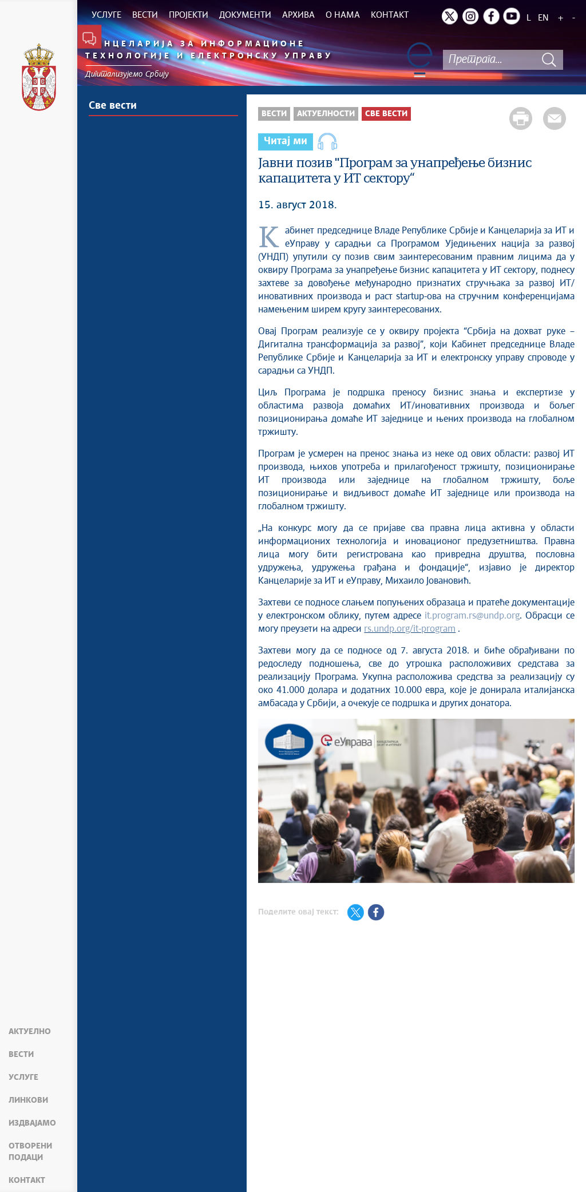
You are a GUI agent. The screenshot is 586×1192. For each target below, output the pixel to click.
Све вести (113, 106)
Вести (21, 1055)
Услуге (23, 1078)
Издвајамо (32, 1123)
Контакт (27, 1181)
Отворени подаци (30, 1152)
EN (543, 18)
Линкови (28, 1100)
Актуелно (30, 1032)
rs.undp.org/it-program (410, 628)
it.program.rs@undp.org (472, 615)
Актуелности (326, 114)
